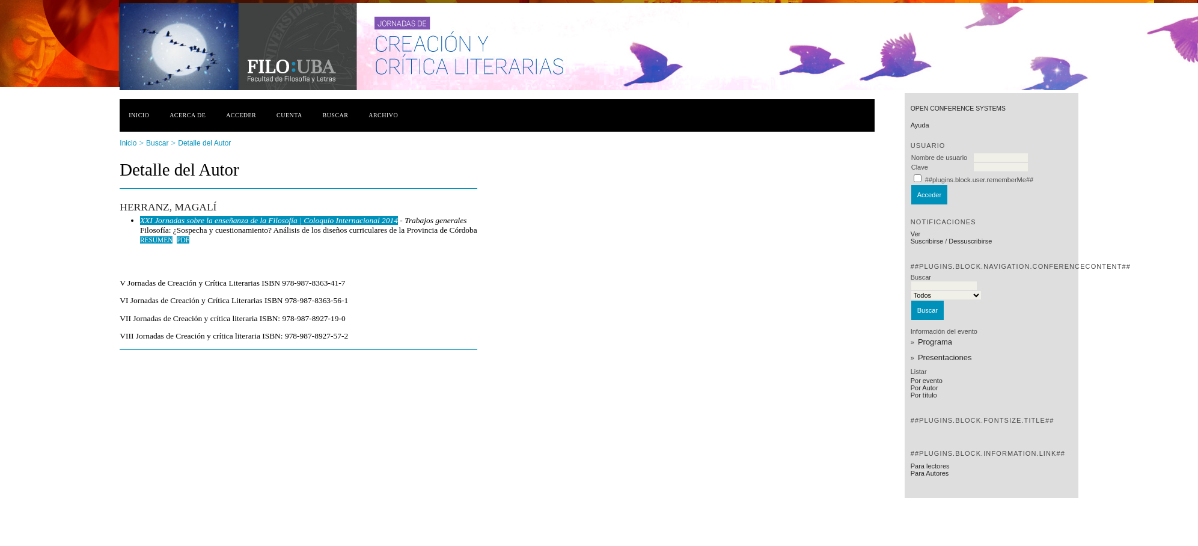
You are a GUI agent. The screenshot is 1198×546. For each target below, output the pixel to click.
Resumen (156, 240)
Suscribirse (927, 241)
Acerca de (188, 115)
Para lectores (930, 466)
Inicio (139, 115)
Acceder (241, 115)
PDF (183, 240)
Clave (919, 167)
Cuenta (289, 115)
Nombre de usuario (939, 157)
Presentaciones (945, 357)
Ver (916, 234)
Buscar (336, 115)
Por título (924, 395)
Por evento (927, 380)
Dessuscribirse (970, 241)
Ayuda (920, 125)
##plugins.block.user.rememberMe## (979, 179)
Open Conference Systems (958, 108)
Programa (935, 341)
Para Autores (930, 473)
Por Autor (924, 387)
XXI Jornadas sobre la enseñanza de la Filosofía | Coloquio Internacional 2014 (269, 220)
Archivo (383, 115)
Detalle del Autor (204, 143)
